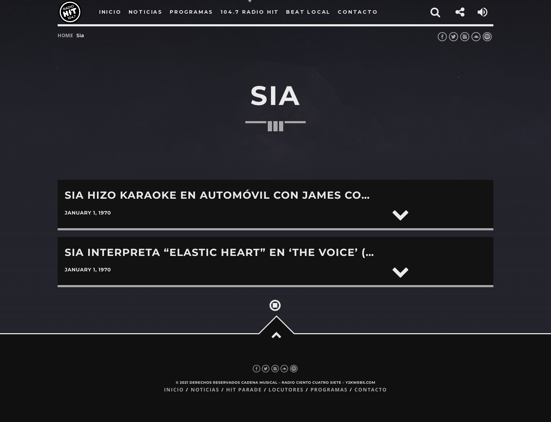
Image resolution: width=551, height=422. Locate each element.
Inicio (174, 390)
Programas (329, 390)
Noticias (205, 390)
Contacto (371, 390)
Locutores (286, 390)
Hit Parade (243, 390)
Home (65, 35)
